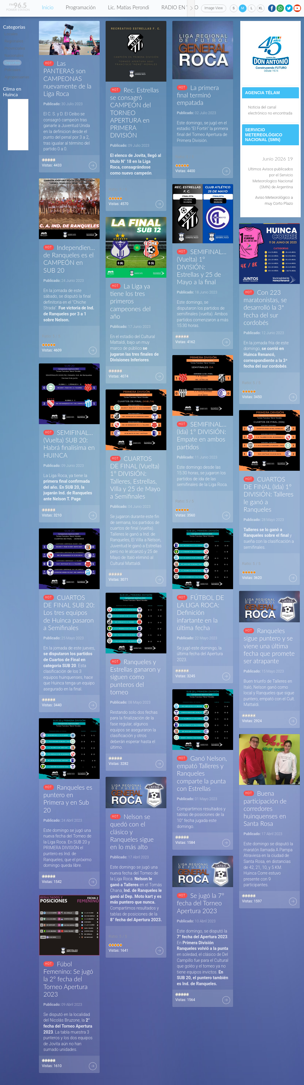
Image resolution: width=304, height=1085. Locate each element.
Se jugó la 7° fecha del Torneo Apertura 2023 (200, 903)
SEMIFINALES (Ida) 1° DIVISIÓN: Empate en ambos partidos (203, 435)
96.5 (18, 5)
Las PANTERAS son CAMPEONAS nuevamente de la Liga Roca (67, 78)
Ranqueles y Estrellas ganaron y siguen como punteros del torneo (135, 677)
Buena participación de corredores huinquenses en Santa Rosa (265, 808)
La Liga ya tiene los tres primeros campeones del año (130, 301)
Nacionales (13, 55)
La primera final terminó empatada (198, 95)
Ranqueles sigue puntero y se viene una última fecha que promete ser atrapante (269, 645)
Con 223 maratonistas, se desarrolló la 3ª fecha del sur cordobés (265, 307)
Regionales (13, 41)
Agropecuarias (16, 77)
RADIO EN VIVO (180, 7)
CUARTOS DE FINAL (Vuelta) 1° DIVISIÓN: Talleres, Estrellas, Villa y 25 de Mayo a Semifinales (135, 477)
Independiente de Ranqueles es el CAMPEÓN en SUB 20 (69, 259)
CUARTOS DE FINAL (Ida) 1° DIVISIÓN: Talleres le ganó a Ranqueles (269, 494)
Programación (81, 7)
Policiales (12, 70)
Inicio (48, 7)
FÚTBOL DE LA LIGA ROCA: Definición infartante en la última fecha (200, 612)
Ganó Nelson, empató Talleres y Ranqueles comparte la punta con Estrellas (202, 773)
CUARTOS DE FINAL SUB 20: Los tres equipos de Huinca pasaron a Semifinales (69, 612)
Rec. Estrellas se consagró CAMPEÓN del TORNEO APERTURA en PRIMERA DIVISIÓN (134, 112)
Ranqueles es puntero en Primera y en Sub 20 (67, 798)
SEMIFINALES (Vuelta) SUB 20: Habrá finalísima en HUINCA (69, 444)
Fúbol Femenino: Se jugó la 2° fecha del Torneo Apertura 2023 (68, 979)
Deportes (12, 62)
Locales (11, 34)
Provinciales (14, 48)
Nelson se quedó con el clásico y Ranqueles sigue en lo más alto (131, 831)
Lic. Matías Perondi (128, 7)
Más (93, 165)
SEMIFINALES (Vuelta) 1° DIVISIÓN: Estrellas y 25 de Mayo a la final (203, 266)
